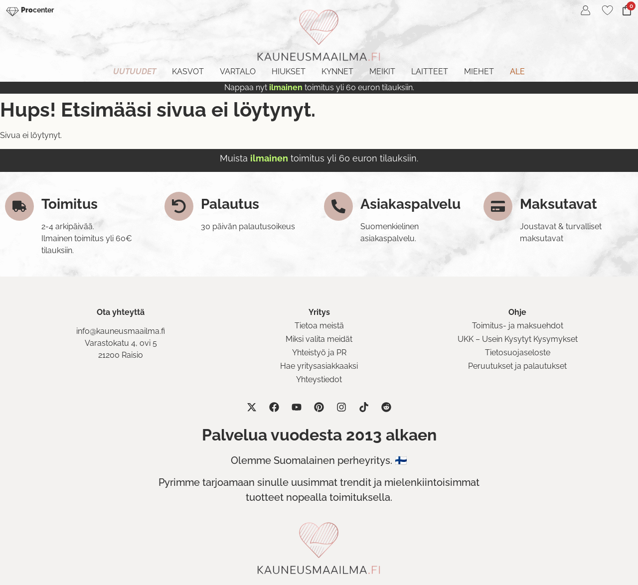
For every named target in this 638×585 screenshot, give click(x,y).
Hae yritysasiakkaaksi (319, 366)
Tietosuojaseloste (517, 352)
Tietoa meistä (319, 325)
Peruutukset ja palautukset (517, 366)
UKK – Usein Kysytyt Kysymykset (518, 339)
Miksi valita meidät (319, 339)
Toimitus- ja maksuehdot (517, 325)
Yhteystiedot (319, 379)
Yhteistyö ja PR (319, 352)
